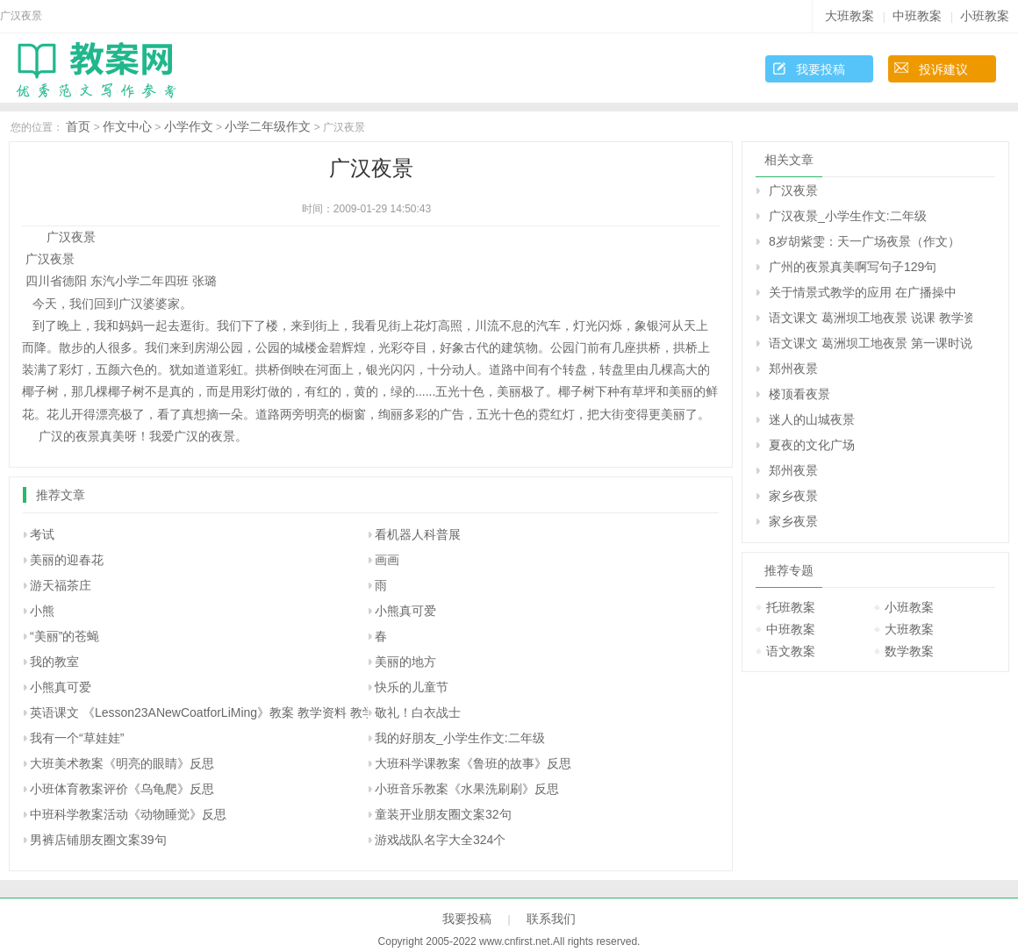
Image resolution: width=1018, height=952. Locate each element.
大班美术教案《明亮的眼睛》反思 (122, 763)
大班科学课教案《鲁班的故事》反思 (473, 763)
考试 (42, 534)
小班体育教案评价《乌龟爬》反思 (122, 789)
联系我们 (551, 919)
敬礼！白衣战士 (418, 712)
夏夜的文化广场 (812, 445)
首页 (78, 126)
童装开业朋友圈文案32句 (443, 814)
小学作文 (188, 126)
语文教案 (790, 651)
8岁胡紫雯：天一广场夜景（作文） (864, 241)
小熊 (42, 611)
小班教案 (984, 16)
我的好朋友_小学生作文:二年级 (460, 738)
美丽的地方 (405, 662)
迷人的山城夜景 (812, 419)
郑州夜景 (793, 368)
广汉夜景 (793, 190)
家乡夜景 (793, 496)
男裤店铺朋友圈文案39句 (98, 840)
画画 (387, 560)
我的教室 (54, 662)
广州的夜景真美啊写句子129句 (852, 267)
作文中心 (127, 126)
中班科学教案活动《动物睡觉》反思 (128, 814)
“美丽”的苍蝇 (64, 636)
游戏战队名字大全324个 (440, 840)
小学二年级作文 (268, 126)
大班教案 (849, 16)
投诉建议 (943, 69)
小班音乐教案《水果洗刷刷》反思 (467, 789)
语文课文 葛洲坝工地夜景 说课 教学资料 (870, 318)
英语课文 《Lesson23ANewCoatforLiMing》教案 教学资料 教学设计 (214, 712)
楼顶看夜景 (799, 394)
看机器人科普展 (418, 534)
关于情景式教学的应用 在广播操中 (863, 292)
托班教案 (790, 607)
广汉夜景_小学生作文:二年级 (848, 216)
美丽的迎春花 (67, 560)
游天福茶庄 (60, 585)
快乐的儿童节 (411, 687)
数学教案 (909, 651)
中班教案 (917, 16)
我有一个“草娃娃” (77, 738)
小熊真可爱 (405, 611)
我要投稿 (820, 69)
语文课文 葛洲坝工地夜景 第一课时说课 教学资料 (870, 343)
